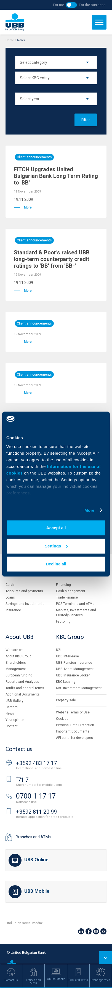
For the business (92, 5)
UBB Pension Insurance (74, 663)
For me (58, 5)
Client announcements (34, 157)
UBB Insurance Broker (73, 675)
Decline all (56, 564)
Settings (56, 546)
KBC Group (70, 637)
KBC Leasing (65, 682)
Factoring (63, 621)
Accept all (56, 527)
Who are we (14, 650)
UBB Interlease (67, 656)
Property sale (66, 700)
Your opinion (15, 720)
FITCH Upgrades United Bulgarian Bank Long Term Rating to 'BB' (56, 176)
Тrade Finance (67, 597)
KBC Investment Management (79, 688)
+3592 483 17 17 (36, 763)
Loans (10, 597)
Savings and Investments (25, 604)
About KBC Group (18, 656)
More (89, 510)
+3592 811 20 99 (36, 811)
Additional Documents (23, 694)
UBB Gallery (14, 701)
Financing (63, 585)
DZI (58, 650)
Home (10, 40)
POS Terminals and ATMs (75, 604)
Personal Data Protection (75, 725)
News (10, 713)
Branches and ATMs (33, 837)
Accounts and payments (24, 591)
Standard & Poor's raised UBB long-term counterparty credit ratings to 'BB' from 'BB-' (52, 259)
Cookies (62, 719)
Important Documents (72, 731)
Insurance (13, 610)
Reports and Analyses (22, 682)
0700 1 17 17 (36, 796)
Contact (12, 726)
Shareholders (16, 663)
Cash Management (70, 591)
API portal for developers (74, 738)
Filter (85, 120)
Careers (12, 707)
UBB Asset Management (75, 669)
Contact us (19, 749)
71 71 (23, 779)
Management (16, 669)
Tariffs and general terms (25, 688)
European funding (19, 675)
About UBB (19, 637)
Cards (10, 585)
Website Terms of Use (73, 712)
